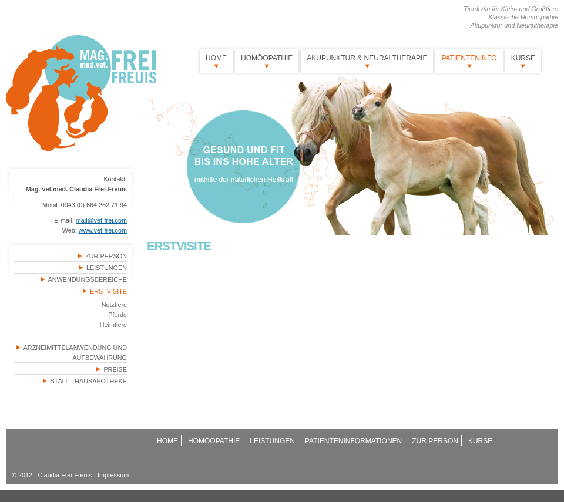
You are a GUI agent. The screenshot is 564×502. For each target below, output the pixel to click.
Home (216, 58)
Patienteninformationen (353, 441)
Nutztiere (114, 304)
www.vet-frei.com (103, 230)
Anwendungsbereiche (87, 279)
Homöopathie (267, 58)
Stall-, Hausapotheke (88, 381)
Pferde (117, 314)
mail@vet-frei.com (101, 220)
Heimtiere (113, 324)
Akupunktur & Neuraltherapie (367, 58)
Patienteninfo (468, 58)
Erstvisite (108, 291)
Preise (115, 369)
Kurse (523, 58)
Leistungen (106, 267)
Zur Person (106, 256)
